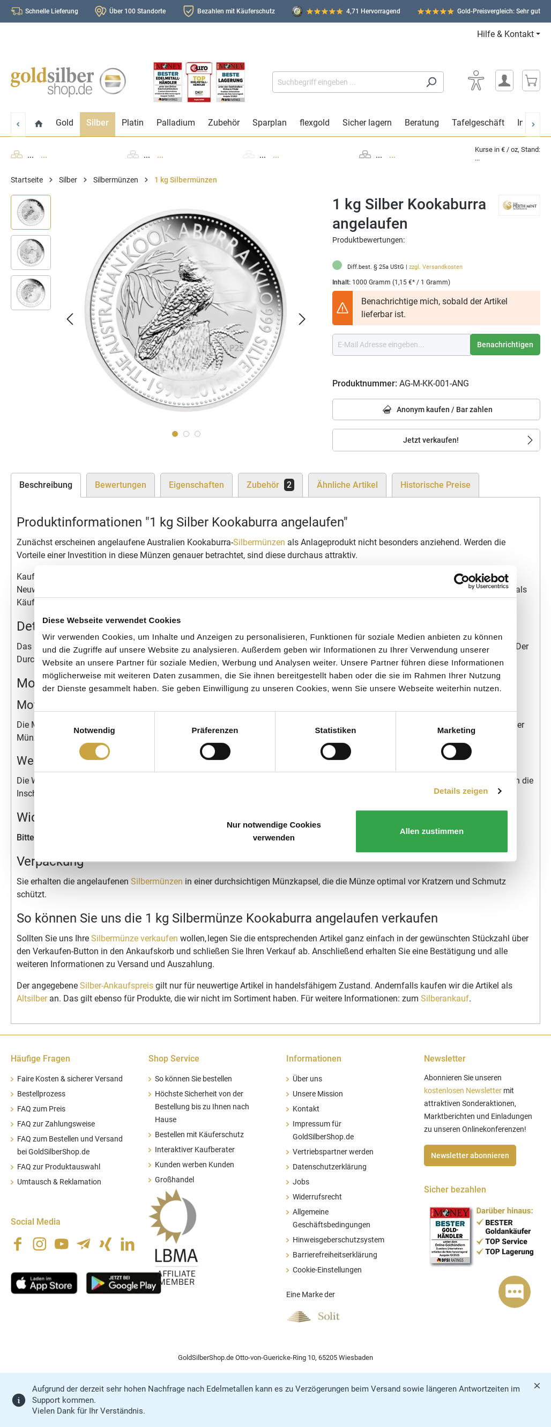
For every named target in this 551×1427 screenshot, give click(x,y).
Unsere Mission (318, 1094)
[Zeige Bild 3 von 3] (197, 434)
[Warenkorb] (531, 80)
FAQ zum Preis (41, 1109)
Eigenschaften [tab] (196, 485)
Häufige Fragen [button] (40, 1058)
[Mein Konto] (504, 80)
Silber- (116, 985)
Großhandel (174, 1179)
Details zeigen (461, 790)
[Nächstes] (302, 318)
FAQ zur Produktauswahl (58, 1167)
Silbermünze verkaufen (134, 938)
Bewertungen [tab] (120, 485)
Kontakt (306, 1109)
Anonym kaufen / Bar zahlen (436, 410)
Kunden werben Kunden (194, 1164)
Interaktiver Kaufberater (195, 1149)
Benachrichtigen (505, 344)
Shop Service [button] (173, 1058)
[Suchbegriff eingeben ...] (345, 82)
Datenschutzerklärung (330, 1167)
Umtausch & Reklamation (59, 1182)
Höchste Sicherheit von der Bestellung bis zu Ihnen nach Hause (202, 1106)
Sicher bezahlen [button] (455, 1189)
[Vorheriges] (70, 318)
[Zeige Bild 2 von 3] (186, 434)
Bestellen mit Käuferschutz (199, 1134)
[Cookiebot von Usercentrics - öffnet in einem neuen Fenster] (462, 581)
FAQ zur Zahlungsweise (56, 1124)
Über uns (307, 1079)
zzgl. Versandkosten (436, 267)
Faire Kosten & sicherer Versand (70, 1079)
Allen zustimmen (432, 831)
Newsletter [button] (445, 1058)
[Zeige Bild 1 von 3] (175, 434)
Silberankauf (445, 998)
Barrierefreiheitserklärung (335, 1255)
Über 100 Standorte (137, 11)
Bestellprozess (41, 1094)
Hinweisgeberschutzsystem (338, 1240)
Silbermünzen (259, 542)
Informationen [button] (313, 1058)
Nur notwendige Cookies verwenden (274, 831)
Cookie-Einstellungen (327, 1270)
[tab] (46, 485)
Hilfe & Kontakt (505, 34)
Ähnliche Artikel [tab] (347, 485)
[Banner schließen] (537, 1385)
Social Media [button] (36, 1222)
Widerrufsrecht (317, 1197)
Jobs (301, 1182)
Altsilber (32, 998)
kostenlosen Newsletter (463, 1090)
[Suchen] (431, 82)
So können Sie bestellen (193, 1079)
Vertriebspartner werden (333, 1152)
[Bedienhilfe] (476, 80)
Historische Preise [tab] (435, 485)
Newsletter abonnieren (470, 1155)
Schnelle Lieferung (51, 11)
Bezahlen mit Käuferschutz (236, 11)
